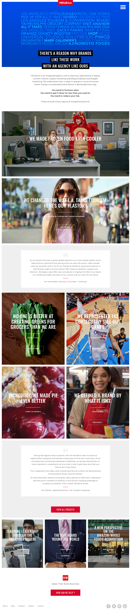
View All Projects (65, 509)
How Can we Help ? (65, 592)
